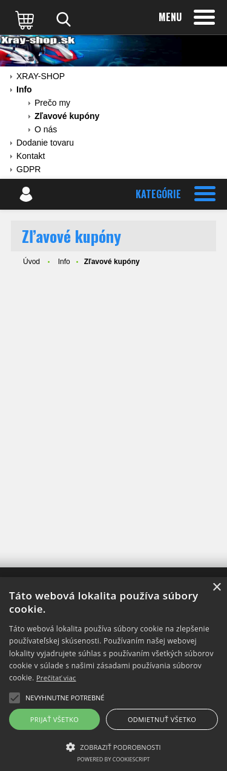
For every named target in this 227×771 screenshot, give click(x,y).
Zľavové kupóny (67, 116)
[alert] (113, 674)
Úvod (31, 261)
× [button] (216, 587)
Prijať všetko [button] (54, 719)
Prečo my (52, 103)
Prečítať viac (56, 677)
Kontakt (30, 156)
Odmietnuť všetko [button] (162, 719)
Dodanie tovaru (45, 142)
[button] (113, 746)
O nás (46, 129)
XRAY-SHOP (40, 76)
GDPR (28, 169)
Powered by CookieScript (113, 759)
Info (24, 89)
